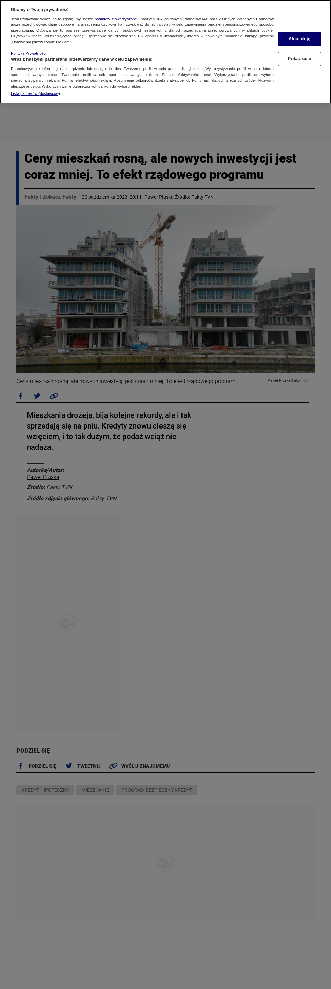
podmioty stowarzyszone (116, 19)
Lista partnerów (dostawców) (35, 93)
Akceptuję (299, 39)
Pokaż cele (299, 58)
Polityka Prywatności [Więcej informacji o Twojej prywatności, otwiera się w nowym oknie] (28, 53)
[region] (165, 51)
